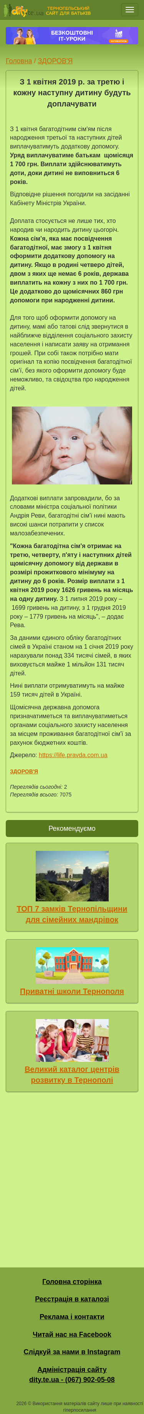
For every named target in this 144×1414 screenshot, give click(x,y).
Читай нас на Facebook (72, 1334)
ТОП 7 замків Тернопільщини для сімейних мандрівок (72, 914)
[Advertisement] (72, 1177)
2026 (21, 1403)
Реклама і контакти (72, 1317)
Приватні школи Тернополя (72, 991)
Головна (19, 61)
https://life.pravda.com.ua (73, 755)
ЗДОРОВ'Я (55, 61)
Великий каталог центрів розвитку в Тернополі (72, 1075)
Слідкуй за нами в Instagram (71, 1352)
